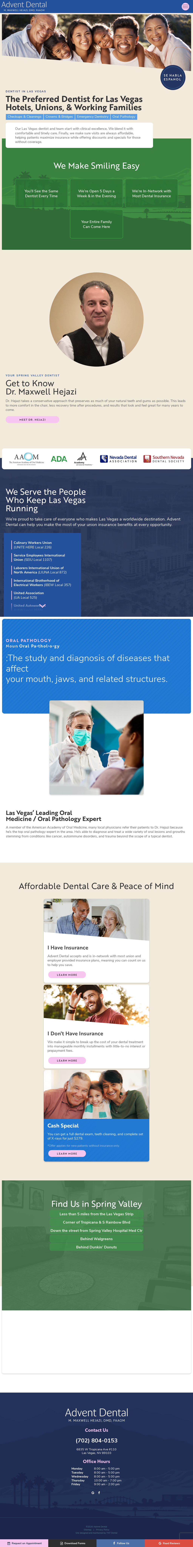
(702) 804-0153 (97, 1441)
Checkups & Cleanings (24, 117)
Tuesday (77, 1473)
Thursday (77, 1481)
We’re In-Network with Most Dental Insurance (150, 194)
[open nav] (185, 6)
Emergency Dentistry (92, 117)
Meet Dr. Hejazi (32, 421)
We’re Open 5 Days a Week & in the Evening (96, 194)
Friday (75, 1485)
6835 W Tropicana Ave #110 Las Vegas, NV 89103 (96, 1452)
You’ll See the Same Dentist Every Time (43, 194)
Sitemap (87, 1530)
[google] (93, 1494)
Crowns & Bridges (59, 117)
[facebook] (99, 1494)
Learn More (67, 976)
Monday (76, 1469)
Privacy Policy (102, 1530)
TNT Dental (111, 1533)
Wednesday (79, 1477)
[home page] (24, 6)
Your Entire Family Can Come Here (96, 225)
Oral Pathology (124, 117)
